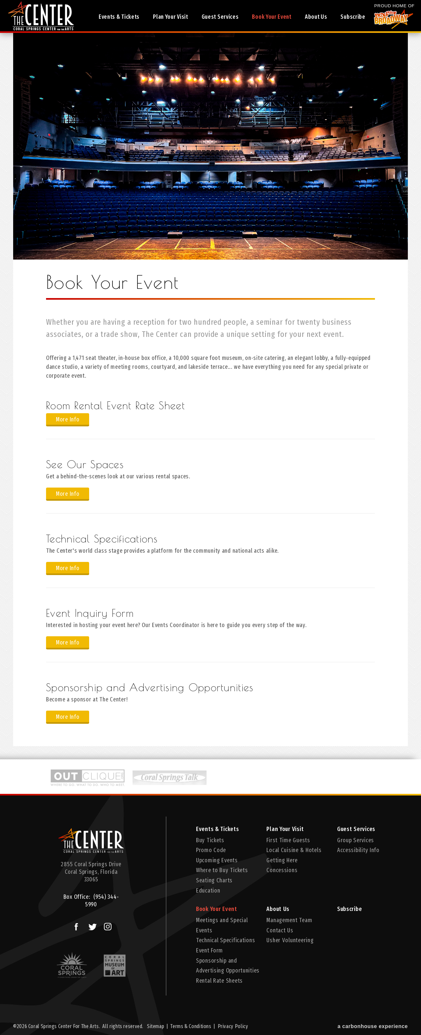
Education (208, 890)
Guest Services (221, 17)
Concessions (281, 870)
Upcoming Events (217, 860)
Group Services (355, 840)
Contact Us (279, 930)
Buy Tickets (210, 840)
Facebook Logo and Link (73, 925)
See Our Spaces (85, 464)
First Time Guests (288, 840)
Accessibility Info (358, 850)
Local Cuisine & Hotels (293, 850)
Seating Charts (214, 880)
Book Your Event (272, 17)
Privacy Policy (233, 1026)
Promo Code (211, 850)
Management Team (289, 920)
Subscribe (351, 17)
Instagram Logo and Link (106, 925)
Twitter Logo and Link (91, 925)
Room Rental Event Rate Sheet (115, 405)
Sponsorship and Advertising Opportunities (149, 687)
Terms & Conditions (190, 1026)
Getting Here (282, 860)
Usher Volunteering (289, 940)
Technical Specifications (102, 538)
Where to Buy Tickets (222, 870)
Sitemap (155, 1026)
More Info (67, 419)
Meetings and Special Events (222, 925)
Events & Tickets (120, 17)
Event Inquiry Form (90, 613)
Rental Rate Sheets (219, 980)
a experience (372, 1026)
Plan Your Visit (171, 17)
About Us (315, 17)
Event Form (209, 950)
